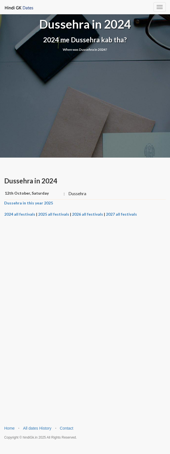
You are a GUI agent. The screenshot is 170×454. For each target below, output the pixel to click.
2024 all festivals (19, 214)
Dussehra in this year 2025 (28, 203)
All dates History (37, 428)
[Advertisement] (85, 91)
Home (9, 428)
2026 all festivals (87, 214)
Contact (66, 428)
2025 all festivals (53, 214)
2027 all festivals (121, 214)
